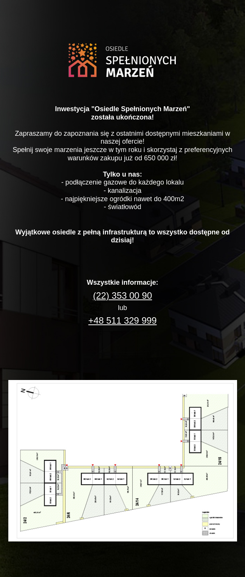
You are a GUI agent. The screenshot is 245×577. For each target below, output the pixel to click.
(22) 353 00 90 (122, 295)
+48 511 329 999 (122, 320)
